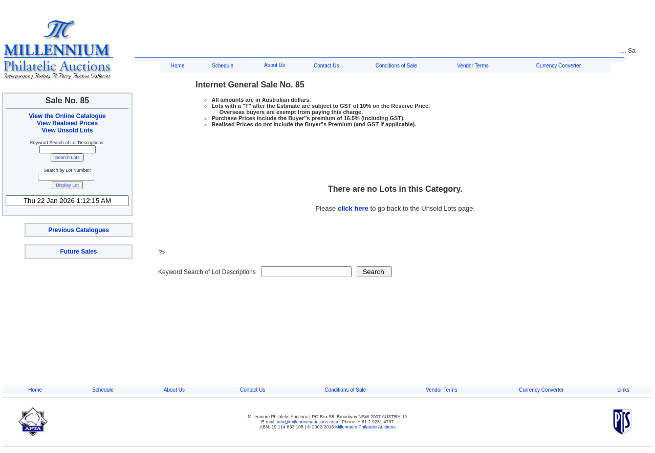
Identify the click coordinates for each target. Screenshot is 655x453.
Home (178, 66)
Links (623, 390)
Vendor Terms (473, 66)
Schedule (222, 66)
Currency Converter (558, 66)
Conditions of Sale (396, 66)
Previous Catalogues (78, 230)
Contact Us (326, 66)
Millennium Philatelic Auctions (365, 426)
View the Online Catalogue (67, 116)
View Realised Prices (67, 123)
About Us (274, 65)
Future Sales (78, 251)
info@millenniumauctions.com (308, 421)
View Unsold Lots (67, 130)
